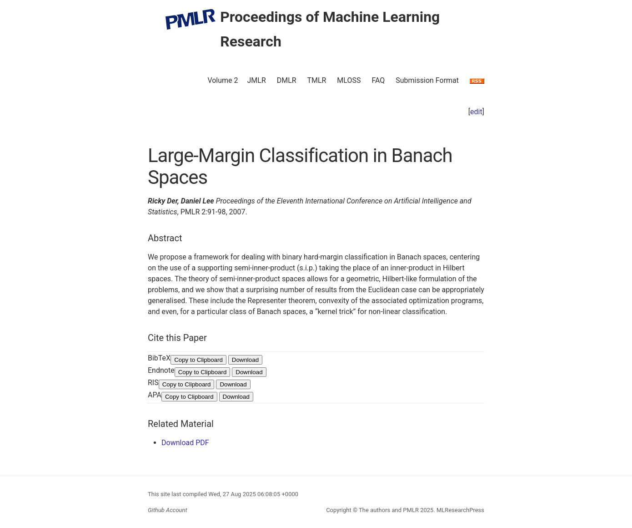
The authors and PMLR (389, 510)
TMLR (316, 80)
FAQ (378, 80)
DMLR (286, 80)
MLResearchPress (459, 510)
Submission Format (427, 80)
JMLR (256, 80)
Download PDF (185, 442)
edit (476, 111)
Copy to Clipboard (198, 359)
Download (245, 359)
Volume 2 (222, 80)
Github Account (167, 510)
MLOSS (349, 80)
